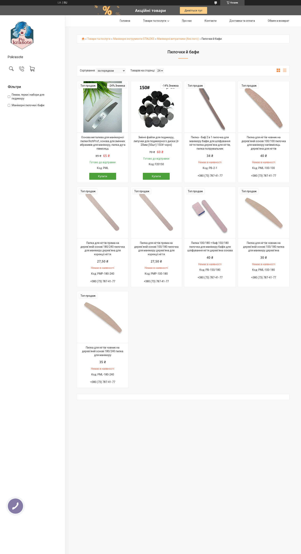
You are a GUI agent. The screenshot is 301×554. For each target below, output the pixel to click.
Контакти (211, 20)
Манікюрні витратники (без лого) (178, 38)
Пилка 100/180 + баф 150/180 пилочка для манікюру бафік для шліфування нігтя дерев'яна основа (210, 246)
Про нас (187, 20)
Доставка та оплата (242, 20)
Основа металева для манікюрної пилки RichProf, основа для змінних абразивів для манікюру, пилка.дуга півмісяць (102, 143)
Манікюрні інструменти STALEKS (133, 38)
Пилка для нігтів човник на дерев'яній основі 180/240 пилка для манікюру (102, 351)
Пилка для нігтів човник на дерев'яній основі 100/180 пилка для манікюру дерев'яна (263, 246)
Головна (125, 20)
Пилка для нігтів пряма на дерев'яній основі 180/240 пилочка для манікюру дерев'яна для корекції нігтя (102, 248)
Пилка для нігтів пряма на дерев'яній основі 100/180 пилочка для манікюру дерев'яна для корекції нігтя (156, 248)
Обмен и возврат (278, 20)
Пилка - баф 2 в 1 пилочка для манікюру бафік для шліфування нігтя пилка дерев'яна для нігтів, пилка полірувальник (210, 143)
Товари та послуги (154, 20)
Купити (102, 176)
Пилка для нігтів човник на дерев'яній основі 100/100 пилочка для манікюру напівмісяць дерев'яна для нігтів (263, 143)
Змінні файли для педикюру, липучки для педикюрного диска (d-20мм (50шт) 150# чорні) (156, 141)
